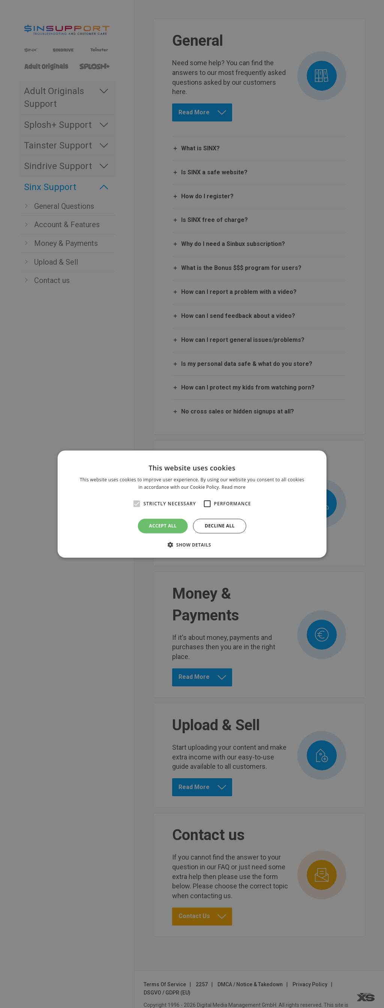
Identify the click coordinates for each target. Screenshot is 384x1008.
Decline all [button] (220, 526)
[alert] (192, 504)
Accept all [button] (163, 526)
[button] (192, 544)
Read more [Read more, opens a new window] (234, 487)
